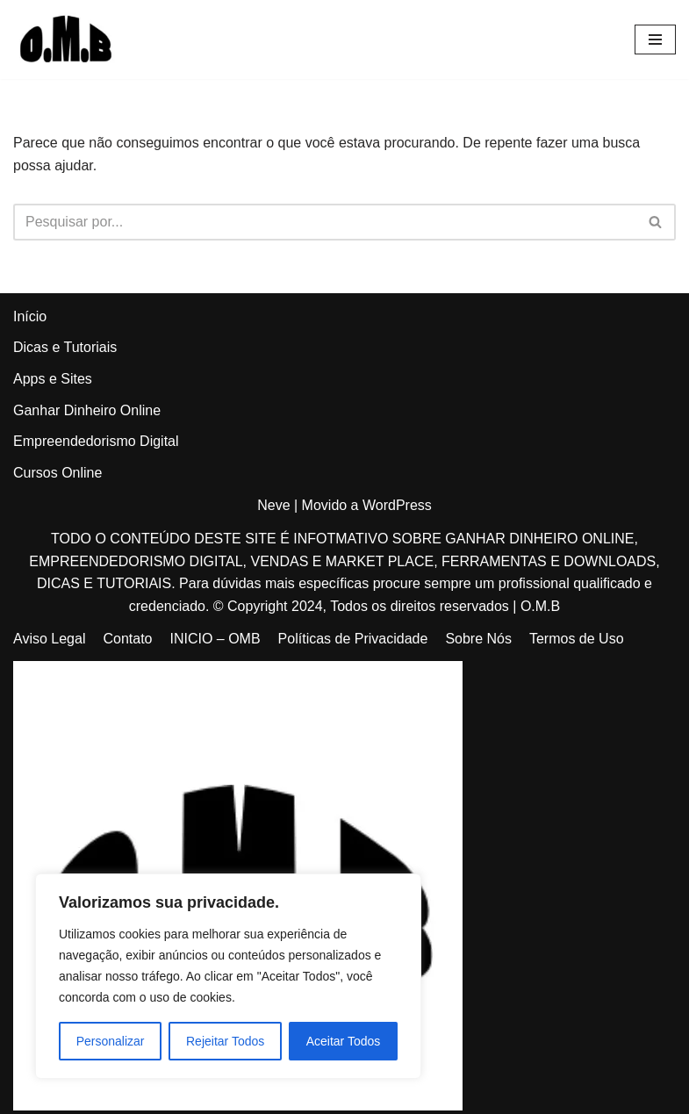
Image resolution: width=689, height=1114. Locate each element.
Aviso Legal (49, 638)
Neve (273, 505)
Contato (127, 638)
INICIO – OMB (214, 638)
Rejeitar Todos (225, 1041)
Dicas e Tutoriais (65, 347)
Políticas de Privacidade (353, 638)
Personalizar (110, 1041)
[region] (228, 976)
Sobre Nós (478, 638)
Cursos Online (57, 472)
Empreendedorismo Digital (96, 441)
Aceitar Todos (343, 1041)
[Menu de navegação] (655, 39)
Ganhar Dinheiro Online (87, 410)
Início (30, 316)
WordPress (397, 505)
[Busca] (324, 222)
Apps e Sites (52, 378)
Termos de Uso (576, 638)
